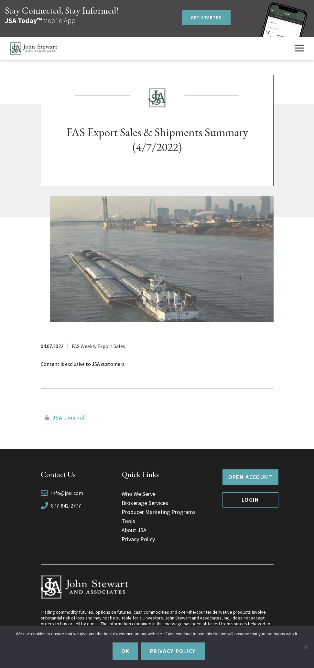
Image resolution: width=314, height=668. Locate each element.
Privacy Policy (138, 539)
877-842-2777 (66, 505)
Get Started (206, 17)
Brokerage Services (145, 503)
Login (250, 499)
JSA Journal (68, 417)
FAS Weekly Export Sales (98, 346)
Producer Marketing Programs (159, 512)
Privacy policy (173, 651)
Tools (128, 521)
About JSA (134, 530)
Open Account (250, 477)
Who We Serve (139, 494)
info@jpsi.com (67, 493)
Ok (125, 651)
